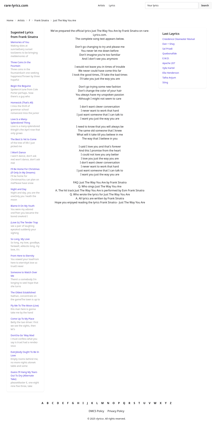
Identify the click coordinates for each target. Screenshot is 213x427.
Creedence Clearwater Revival (178, 39)
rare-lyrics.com (16, 5)
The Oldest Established (23, 292)
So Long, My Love (20, 239)
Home (10, 20)
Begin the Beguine (21, 85)
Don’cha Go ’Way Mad (22, 335)
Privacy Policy (115, 411)
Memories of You (20, 42)
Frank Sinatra (41, 20)
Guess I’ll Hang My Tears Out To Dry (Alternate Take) (24, 375)
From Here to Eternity (22, 255)
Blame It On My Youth (22, 205)
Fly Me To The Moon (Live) (25, 305)
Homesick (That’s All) (22, 102)
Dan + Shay (168, 43)
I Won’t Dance (18, 152)
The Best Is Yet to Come (23, 139)
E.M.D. (165, 58)
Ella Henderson (170, 72)
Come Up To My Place (22, 318)
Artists (101, 5)
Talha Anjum (169, 77)
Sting (165, 82)
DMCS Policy (96, 411)
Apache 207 (168, 63)
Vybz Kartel (168, 68)
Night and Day (18, 189)
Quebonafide (169, 53)
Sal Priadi (167, 48)
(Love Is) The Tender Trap (24, 222)
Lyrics (112, 5)
